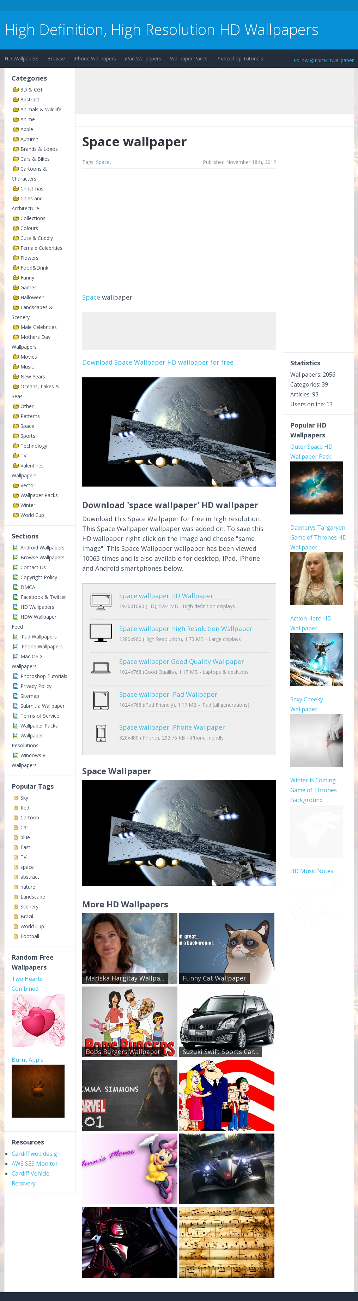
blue (25, 837)
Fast (25, 847)
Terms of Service (39, 715)
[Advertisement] (133, 6)
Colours (29, 228)
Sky (24, 797)
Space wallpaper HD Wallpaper (166, 595)
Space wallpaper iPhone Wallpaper (172, 706)
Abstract (30, 99)
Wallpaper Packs (188, 58)
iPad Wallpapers (143, 58)
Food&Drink (34, 267)
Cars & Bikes (35, 158)
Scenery (29, 906)
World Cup (32, 515)
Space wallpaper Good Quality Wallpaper (181, 651)
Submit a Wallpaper (42, 705)
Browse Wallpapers (42, 557)
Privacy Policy (35, 686)
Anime (27, 119)
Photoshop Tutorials (239, 58)
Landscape (32, 896)
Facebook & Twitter (43, 597)
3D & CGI (31, 89)
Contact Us (33, 567)
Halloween (32, 297)
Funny (27, 277)
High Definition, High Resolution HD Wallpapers (161, 29)
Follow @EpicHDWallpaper (323, 60)
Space (27, 426)
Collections (32, 218)
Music (27, 366)
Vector (27, 485)
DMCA (27, 587)
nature (27, 886)
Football (29, 936)
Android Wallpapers (42, 547)
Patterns (30, 416)
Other (27, 406)
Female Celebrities (41, 248)
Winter (27, 505)
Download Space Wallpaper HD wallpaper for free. (158, 362)
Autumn (29, 139)
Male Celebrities (38, 327)
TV (23, 455)
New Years (32, 376)
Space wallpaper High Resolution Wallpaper (186, 623)
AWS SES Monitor (35, 1163)
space (27, 867)
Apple (26, 129)
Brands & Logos (39, 149)
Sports (27, 435)
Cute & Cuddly (36, 238)
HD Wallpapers (21, 58)
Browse (56, 58)
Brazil (26, 916)
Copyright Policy (38, 577)
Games (28, 287)
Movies (28, 356)
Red (24, 807)
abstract (29, 876)
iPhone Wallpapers (95, 58)
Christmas (31, 188)
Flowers (29, 257)
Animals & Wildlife (40, 109)
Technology (33, 445)
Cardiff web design (36, 1154)
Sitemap (29, 696)
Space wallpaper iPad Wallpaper (168, 678)
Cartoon (29, 817)
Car (24, 827)
